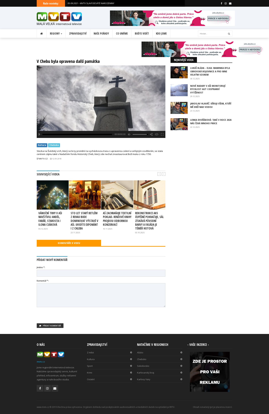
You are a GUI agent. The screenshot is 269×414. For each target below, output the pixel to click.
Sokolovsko (159, 365)
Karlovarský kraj (159, 372)
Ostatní (109, 379)
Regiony (56, 33)
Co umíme (122, 33)
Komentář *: (43, 280)
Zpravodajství (78, 33)
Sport (109, 365)
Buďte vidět (142, 33)
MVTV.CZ (42, 158)
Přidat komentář (50, 325)
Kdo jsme (161, 33)
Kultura (42, 145)
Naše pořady (101, 33)
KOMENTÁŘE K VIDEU (69, 243)
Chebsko (54, 145)
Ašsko (159, 352)
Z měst (109, 352)
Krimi (109, 372)
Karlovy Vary (159, 379)
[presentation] (63, 316)
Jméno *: (41, 267)
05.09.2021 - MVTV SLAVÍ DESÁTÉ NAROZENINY (91, 3)
